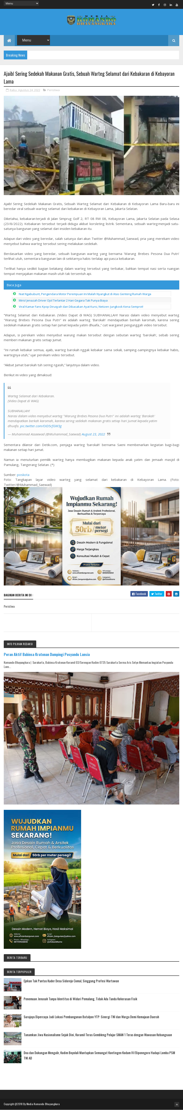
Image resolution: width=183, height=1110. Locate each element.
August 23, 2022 (93, 434)
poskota (23, 474)
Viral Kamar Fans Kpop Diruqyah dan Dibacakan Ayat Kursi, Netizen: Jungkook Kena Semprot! (81, 307)
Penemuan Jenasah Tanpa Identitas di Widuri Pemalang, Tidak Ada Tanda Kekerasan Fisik (80, 998)
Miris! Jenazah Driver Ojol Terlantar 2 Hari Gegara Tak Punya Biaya (63, 300)
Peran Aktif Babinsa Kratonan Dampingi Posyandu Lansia (47, 654)
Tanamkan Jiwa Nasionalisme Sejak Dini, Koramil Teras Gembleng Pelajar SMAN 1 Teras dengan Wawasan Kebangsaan (98, 1034)
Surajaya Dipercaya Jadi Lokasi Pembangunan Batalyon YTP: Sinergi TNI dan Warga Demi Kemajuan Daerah (91, 1016)
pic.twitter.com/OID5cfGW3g (41, 426)
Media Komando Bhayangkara (43, 1104)
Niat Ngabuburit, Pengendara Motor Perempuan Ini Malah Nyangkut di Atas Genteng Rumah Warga (85, 294)
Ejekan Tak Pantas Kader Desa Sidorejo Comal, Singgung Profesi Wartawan (71, 980)
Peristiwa (53, 90)
